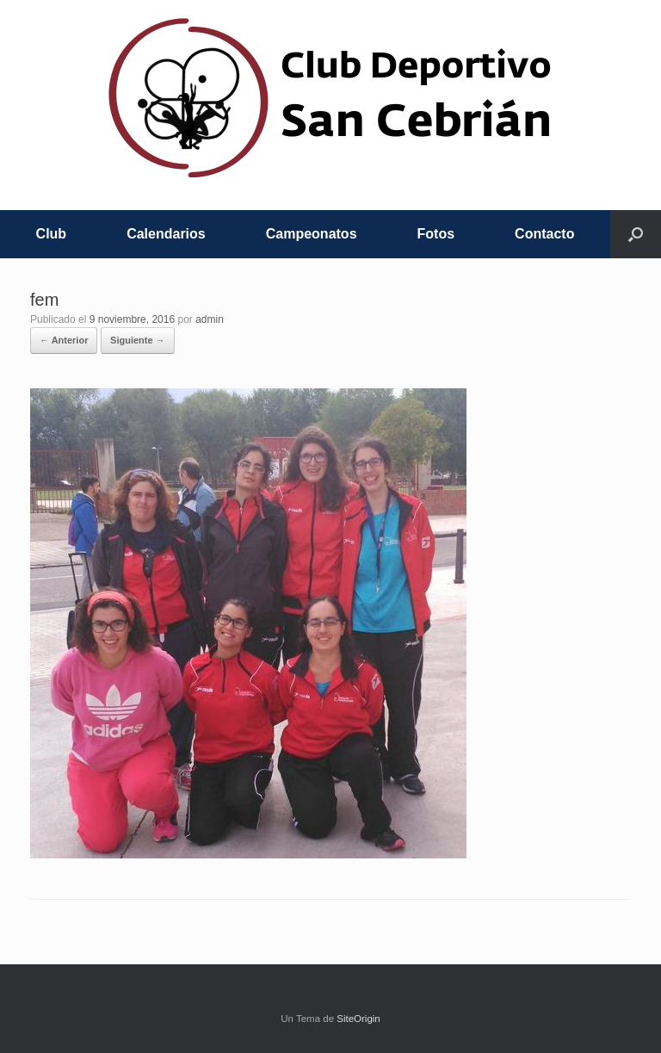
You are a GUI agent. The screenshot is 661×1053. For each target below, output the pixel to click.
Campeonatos (311, 233)
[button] (635, 234)
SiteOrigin (358, 1018)
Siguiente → (137, 340)
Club (51, 233)
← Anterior (64, 340)
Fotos (436, 233)
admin (209, 319)
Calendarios (166, 233)
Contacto (544, 233)
